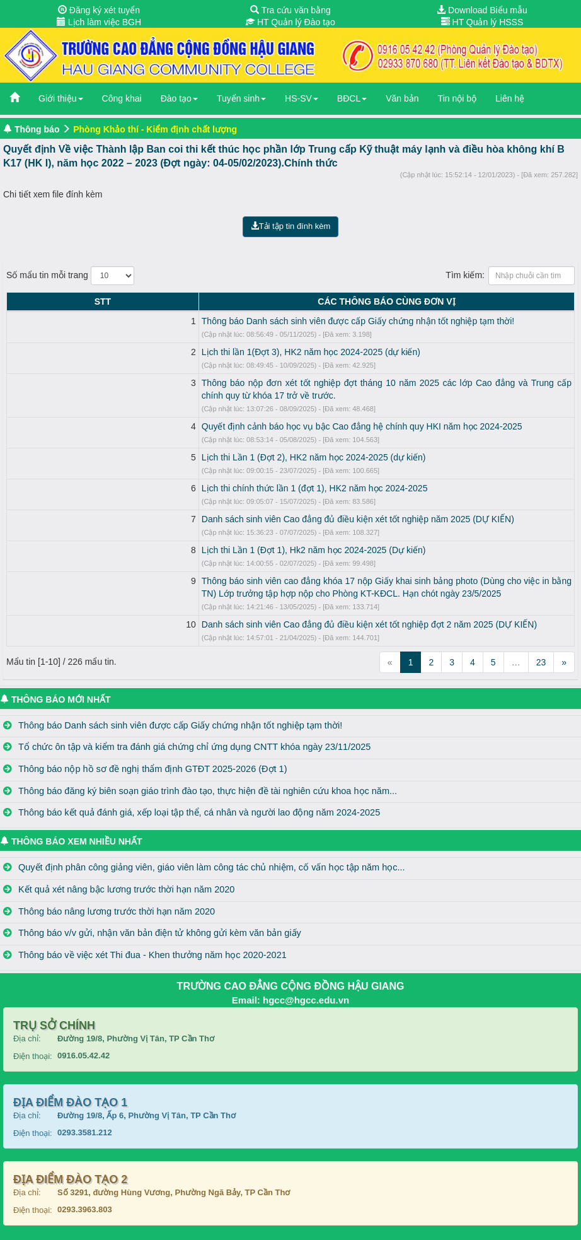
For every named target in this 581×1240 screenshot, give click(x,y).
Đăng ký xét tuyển (99, 10)
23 (541, 650)
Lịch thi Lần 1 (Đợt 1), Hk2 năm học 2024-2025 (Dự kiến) (144, 537)
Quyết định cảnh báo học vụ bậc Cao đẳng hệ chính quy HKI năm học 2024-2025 (192, 414)
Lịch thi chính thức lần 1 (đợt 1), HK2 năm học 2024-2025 (145, 476)
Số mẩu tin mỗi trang (70, 275)
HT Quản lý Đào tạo (290, 22)
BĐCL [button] (352, 98)
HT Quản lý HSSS (482, 22)
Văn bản (402, 98)
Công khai (122, 98)
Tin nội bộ (457, 98)
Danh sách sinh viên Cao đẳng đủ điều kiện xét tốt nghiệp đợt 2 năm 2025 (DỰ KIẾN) (199, 612)
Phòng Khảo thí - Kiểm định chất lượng (155, 129)
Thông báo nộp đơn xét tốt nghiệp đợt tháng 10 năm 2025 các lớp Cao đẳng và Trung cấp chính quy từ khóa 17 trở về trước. (276, 383)
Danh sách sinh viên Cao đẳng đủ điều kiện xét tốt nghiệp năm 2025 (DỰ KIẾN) (188, 506)
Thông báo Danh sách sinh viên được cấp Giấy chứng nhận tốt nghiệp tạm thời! (188, 321)
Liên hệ (509, 98)
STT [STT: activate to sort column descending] (17, 301)
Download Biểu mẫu (482, 10)
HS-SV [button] (301, 98)
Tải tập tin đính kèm (291, 226)
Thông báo (37, 129)
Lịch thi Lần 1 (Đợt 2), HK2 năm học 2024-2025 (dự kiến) (144, 445)
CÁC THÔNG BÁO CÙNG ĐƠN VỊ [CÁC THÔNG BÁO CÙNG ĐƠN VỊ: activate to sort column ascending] (302, 301)
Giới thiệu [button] (60, 98)
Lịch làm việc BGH (99, 22)
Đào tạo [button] (179, 98)
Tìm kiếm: (510, 275)
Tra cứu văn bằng (290, 10)
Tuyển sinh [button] (241, 98)
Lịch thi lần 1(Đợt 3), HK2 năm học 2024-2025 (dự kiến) (141, 352)
